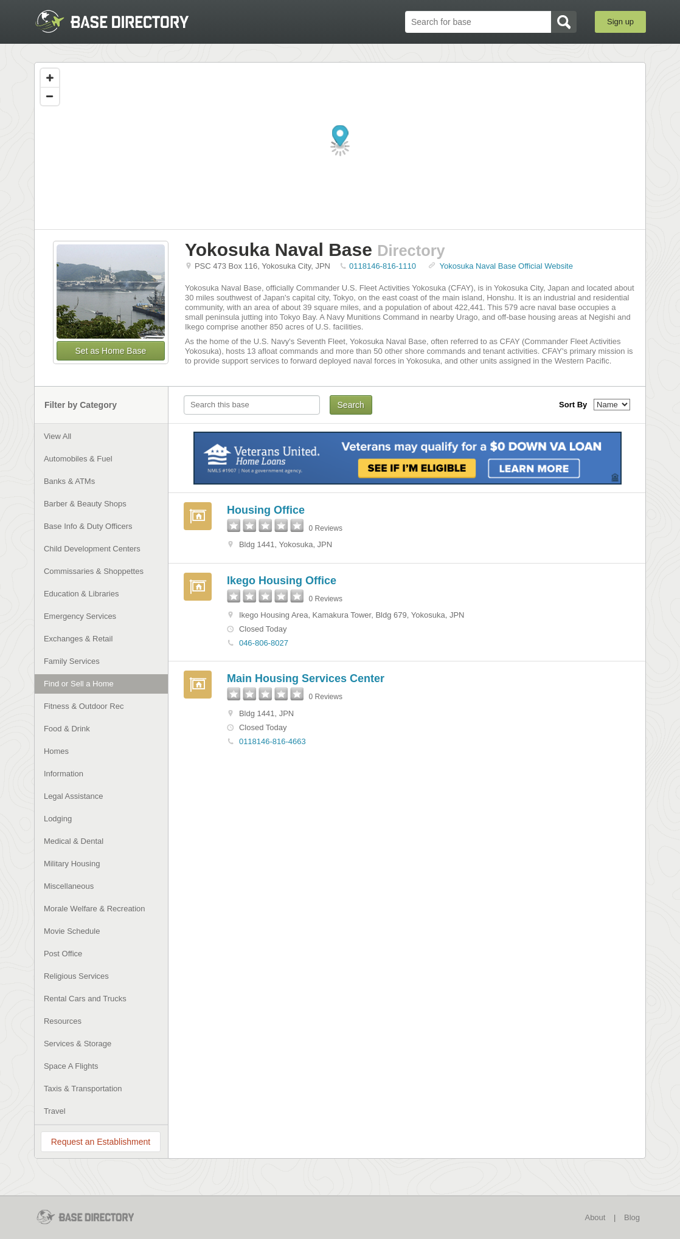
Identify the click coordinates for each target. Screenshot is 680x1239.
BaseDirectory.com (123, 21)
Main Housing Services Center (305, 678)
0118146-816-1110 (382, 266)
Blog (632, 1217)
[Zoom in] (50, 78)
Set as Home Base (111, 351)
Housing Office (266, 510)
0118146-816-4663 (272, 741)
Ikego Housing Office (281, 581)
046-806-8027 (263, 642)
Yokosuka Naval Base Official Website (506, 266)
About (595, 1217)
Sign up (620, 21)
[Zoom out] (50, 96)
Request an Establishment (100, 1142)
